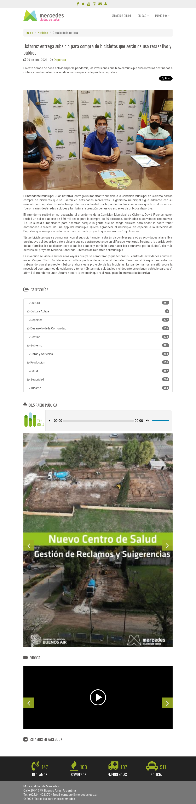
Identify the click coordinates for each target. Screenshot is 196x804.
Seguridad (98, 379)
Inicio (30, 32)
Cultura (98, 303)
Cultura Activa (98, 311)
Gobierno (98, 345)
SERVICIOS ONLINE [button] (121, 15)
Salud (98, 371)
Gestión (98, 337)
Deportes (60, 59)
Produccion (98, 362)
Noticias (43, 32)
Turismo (98, 388)
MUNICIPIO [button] (162, 15)
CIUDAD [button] (143, 15)
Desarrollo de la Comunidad (98, 328)
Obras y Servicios (98, 354)
